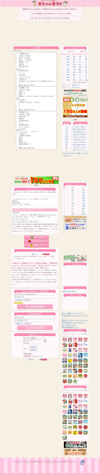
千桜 (74, 80)
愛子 (83, 211)
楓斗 (80, 69)
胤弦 (66, 142)
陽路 (72, 190)
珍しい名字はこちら (69, 325)
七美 (83, 203)
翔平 (68, 56)
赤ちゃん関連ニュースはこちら (72, 313)
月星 (68, 72)
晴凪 (74, 74)
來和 (74, 56)
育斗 (66, 147)
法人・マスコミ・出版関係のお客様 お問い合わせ (66, 461)
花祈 (66, 131)
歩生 (68, 69)
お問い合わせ (51, 461)
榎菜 (83, 195)
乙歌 (74, 72)
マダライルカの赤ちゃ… (80, 137)
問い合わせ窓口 (46, 272)
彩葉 (86, 59)
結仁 (66, 144)
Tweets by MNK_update (69, 291)
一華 (86, 72)
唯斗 (68, 77)
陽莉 (74, 61)
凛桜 (66, 137)
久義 (80, 80)
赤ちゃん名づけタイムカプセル (36, 241)
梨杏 (86, 67)
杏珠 (74, 64)
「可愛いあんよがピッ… (80, 139)
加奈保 (83, 213)
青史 (68, 64)
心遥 (66, 126)
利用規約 (45, 461)
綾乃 (83, 190)
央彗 (80, 67)
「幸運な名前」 (27, 356)
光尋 (72, 213)
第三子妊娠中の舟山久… (80, 144)
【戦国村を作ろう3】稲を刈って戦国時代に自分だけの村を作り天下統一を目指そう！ (50, 9)
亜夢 (83, 206)
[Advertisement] (36, 34)
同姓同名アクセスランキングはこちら (75, 320)
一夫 (72, 193)
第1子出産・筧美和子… (80, 134)
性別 (24, 348)
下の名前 (25, 343)
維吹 (68, 61)
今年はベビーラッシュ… (80, 150)
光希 (72, 203)
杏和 (66, 129)
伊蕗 (80, 56)
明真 (68, 74)
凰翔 (80, 72)
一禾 (74, 69)
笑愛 (66, 139)
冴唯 (66, 134)
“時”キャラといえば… (80, 147)
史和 (72, 198)
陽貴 (68, 59)
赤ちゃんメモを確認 (36, 237)
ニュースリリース (26, 461)
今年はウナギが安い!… (80, 142)
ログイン (36, 192)
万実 (83, 193)
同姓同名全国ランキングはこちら (73, 323)
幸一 (72, 211)
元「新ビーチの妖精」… (80, 126)
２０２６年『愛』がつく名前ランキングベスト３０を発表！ (50, 18)
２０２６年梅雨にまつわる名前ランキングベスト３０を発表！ (51, 13)
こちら (14, 193)
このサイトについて (16, 461)
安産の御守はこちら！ (36, 245)
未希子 (83, 198)
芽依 (74, 59)
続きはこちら (76, 84)
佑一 (72, 208)
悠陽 (68, 80)
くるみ (86, 80)
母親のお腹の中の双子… (80, 129)
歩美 (83, 200)
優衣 (83, 208)
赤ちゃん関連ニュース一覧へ (80, 153)
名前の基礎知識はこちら (70, 327)
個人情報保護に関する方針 (36, 461)
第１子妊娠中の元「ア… (80, 131)
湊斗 (80, 64)
